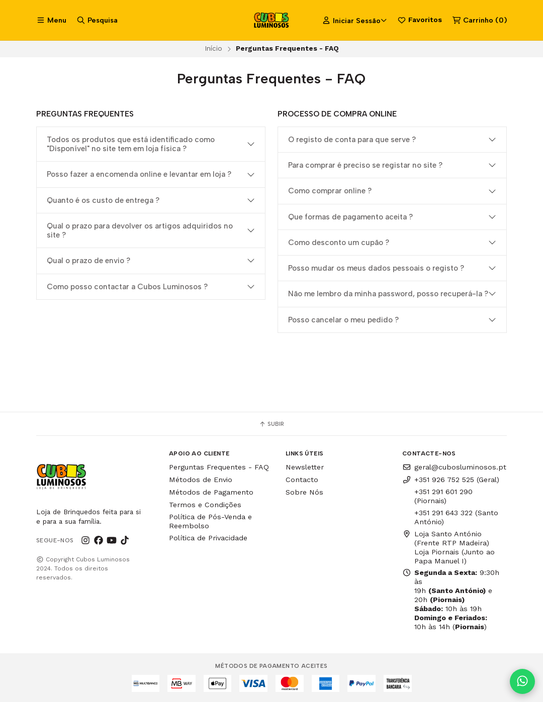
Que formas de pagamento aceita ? (350, 216)
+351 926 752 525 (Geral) (450, 480)
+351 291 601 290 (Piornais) (443, 496)
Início (213, 48)
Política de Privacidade (208, 538)
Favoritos (419, 20)
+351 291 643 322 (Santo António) (456, 517)
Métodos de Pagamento (211, 492)
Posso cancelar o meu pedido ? (343, 319)
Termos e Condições (205, 505)
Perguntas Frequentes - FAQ (219, 467)
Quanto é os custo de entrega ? (103, 200)
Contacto (302, 480)
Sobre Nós (304, 492)
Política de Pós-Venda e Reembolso (210, 521)
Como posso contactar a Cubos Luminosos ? (127, 286)
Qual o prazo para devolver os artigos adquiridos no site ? (140, 230)
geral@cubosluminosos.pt (454, 467)
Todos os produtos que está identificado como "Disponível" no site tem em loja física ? (131, 144)
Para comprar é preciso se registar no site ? (365, 165)
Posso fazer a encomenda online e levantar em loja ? (139, 174)
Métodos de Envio (200, 480)
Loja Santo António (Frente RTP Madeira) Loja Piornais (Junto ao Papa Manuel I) (448, 547)
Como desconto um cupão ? (338, 242)
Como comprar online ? (330, 190)
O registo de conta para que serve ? (352, 139)
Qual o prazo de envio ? (88, 260)
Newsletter (305, 467)
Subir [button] (271, 423)
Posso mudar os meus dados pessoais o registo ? (376, 268)
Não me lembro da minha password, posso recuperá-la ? (388, 293)
